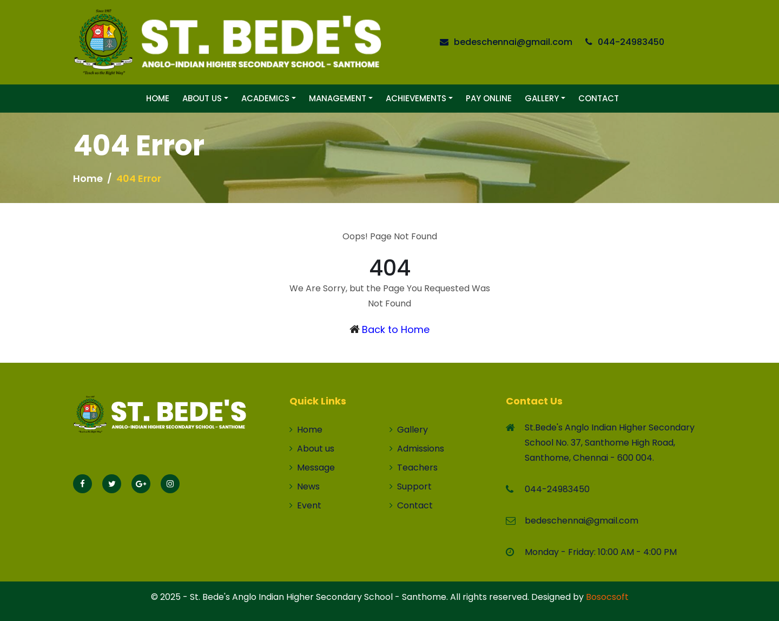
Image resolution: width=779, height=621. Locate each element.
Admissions (417, 448)
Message (312, 467)
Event (305, 505)
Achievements (416, 98)
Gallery (542, 98)
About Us (202, 98)
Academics (265, 98)
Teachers (414, 467)
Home (157, 98)
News (304, 486)
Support (411, 486)
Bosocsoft (607, 597)
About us (311, 448)
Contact (598, 98)
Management (337, 98)
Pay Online (489, 98)
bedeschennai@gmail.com (513, 42)
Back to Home (396, 329)
